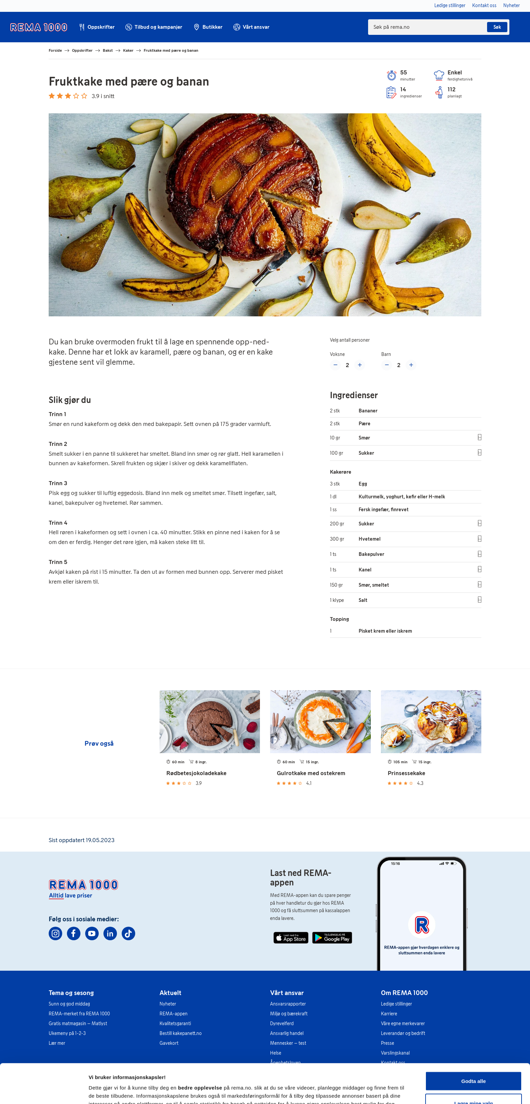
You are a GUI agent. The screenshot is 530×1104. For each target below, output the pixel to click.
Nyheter (168, 1004)
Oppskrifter (82, 50)
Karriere (389, 1014)
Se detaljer (364, 1086)
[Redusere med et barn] (386, 365)
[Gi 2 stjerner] (60, 96)
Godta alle (473, 1041)
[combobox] (439, 27)
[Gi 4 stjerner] (76, 96)
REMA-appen (174, 1014)
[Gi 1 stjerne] (52, 96)
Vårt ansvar (287, 993)
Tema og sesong (71, 993)
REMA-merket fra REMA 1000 (79, 1014)
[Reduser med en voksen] (335, 365)
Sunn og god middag (69, 1004)
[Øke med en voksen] (359, 365)
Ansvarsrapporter (288, 1004)
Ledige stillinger (396, 1004)
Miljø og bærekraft (289, 1014)
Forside (55, 50)
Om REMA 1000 (404, 993)
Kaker (128, 50)
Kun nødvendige (473, 1086)
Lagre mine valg (473, 1064)
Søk (497, 27)
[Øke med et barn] (411, 365)
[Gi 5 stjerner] (84, 96)
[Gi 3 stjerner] (68, 96)
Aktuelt (171, 993)
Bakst (108, 50)
